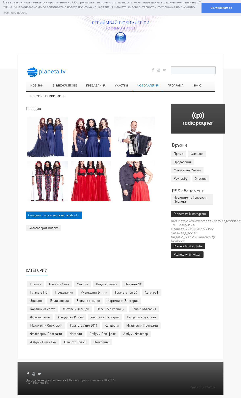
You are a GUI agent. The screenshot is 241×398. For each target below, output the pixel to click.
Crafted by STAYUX (202, 387)
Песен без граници (110, 308)
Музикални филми (94, 292)
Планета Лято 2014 (83, 325)
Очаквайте (101, 342)
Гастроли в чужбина (141, 317)
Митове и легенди (76, 308)
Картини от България (122, 300)
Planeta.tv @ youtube (188, 246)
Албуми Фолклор (135, 333)
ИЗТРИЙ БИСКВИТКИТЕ (47, 96)
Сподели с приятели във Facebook (53, 215)
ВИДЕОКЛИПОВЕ (65, 85)
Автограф (152, 292)
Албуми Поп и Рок (43, 342)
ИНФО (197, 85)
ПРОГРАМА (175, 85)
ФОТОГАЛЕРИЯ (147, 85)
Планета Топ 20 (126, 292)
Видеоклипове (106, 284)
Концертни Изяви (70, 317)
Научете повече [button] (15, 12)
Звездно (36, 300)
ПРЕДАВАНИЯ (95, 85)
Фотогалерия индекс (43, 227)
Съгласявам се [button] (221, 7)
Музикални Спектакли (46, 325)
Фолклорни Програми (46, 333)
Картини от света (42, 308)
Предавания (64, 292)
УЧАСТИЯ (121, 85)
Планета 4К (133, 284)
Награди (76, 333)
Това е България (144, 308)
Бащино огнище (88, 300)
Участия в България (105, 317)
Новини (35, 284)
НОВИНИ (36, 85)
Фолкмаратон (40, 317)
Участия (82, 284)
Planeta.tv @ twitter (187, 254)
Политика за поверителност (46, 380)
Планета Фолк (59, 284)
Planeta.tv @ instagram (190, 213)
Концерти (112, 325)
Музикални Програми (142, 325)
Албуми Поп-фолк (102, 333)
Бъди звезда (59, 300)
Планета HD (39, 292)
